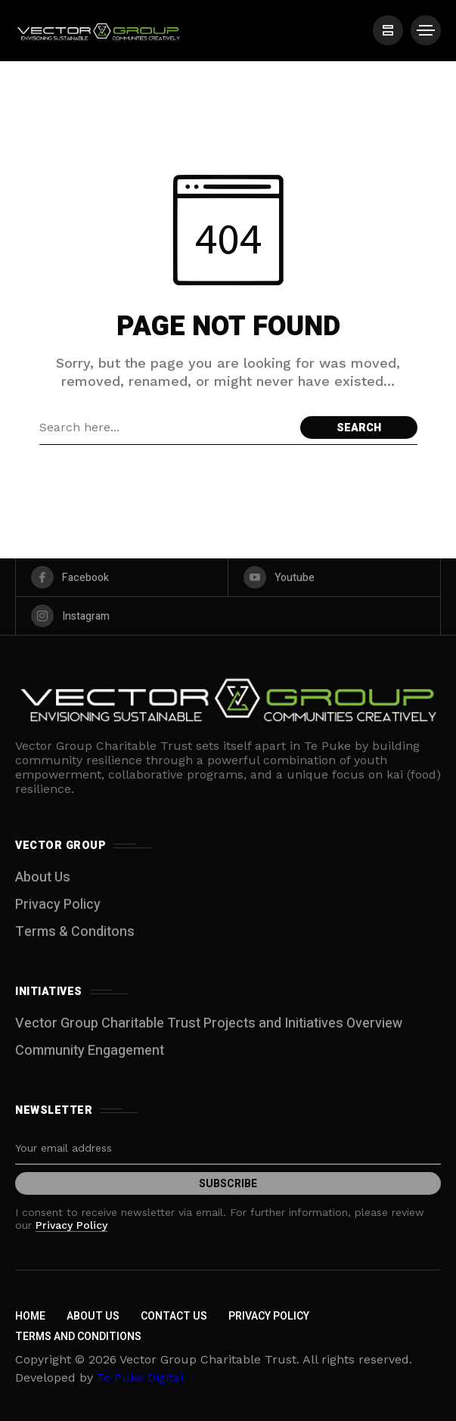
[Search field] (166, 427)
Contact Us (174, 1316)
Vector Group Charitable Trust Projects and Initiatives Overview (208, 1023)
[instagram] (228, 616)
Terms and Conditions (78, 1337)
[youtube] (334, 577)
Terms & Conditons (75, 932)
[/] (388, 30)
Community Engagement (89, 1050)
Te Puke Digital (140, 1377)
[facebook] (122, 577)
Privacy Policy (58, 904)
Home (30, 1316)
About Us (42, 877)
